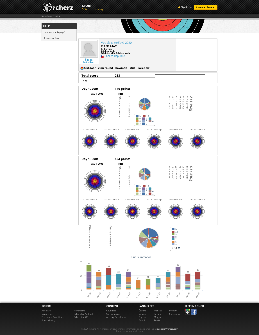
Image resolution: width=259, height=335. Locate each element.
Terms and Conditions (52, 317)
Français (158, 310)
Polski (157, 320)
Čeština (142, 310)
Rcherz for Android (83, 313)
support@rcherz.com (167, 328)
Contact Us (47, 313)
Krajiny (99, 9)
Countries (111, 310)
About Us (46, 310)
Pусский (173, 310)
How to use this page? (54, 32)
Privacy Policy (48, 320)
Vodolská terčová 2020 (116, 43)
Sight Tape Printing (51, 16)
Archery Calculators (116, 317)
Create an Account (205, 7)
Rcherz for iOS (81, 317)
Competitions (113, 313)
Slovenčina (174, 313)
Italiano (157, 313)
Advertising (79, 310)
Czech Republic (115, 56)
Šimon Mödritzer (89, 61)
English (142, 317)
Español (143, 320)
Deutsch (143, 313)
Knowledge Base (52, 38)
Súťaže (86, 9)
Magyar (158, 317)
